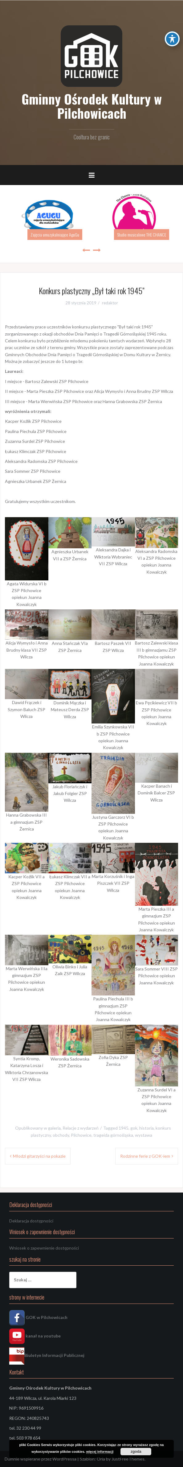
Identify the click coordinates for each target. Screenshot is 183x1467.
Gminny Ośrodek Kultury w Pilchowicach (92, 105)
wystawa (143, 1135)
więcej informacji (100, 1451)
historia (146, 1128)
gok (133, 1128)
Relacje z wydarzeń (81, 1128)
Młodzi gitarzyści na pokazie (39, 1156)
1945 (123, 1128)
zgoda (136, 1451)
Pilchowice (81, 1135)
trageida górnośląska (113, 1135)
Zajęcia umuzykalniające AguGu (54, 234)
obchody (61, 1135)
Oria (101, 1458)
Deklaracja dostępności (31, 1220)
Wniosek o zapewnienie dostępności (44, 1248)
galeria (54, 1128)
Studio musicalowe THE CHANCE (141, 234)
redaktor (110, 302)
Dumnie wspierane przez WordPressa (40, 1458)
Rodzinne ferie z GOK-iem (145, 1156)
